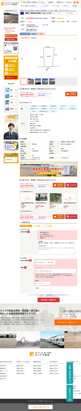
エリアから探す (44, 6)
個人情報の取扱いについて (74, 376)
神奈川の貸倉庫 (38, 373)
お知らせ (65, 6)
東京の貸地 (20, 365)
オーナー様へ (55, 6)
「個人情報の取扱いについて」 (51, 294)
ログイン (69, 2)
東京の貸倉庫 (37, 365)
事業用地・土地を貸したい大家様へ (71, 387)
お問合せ (41, 34)
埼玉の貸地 (20, 368)
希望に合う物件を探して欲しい (44, 236)
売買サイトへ (60, 2)
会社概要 (74, 6)
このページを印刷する (11, 45)
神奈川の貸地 (21, 373)
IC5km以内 (4, 378)
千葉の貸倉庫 (37, 370)
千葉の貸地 (20, 370)
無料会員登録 (70, 381)
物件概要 (34, 34)
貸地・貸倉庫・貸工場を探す (28, 6)
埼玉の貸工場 (54, 368)
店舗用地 (3, 373)
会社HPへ (51, 2)
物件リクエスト (71, 373)
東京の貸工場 (54, 365)
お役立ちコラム (78, 392)
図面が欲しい (39, 238)
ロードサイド (4, 370)
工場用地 (3, 365)
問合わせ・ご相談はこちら (69, 322)
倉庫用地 (3, 368)
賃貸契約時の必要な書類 (73, 390)
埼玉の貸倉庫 (37, 368)
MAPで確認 (45, 25)
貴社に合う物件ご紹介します (40, 407)
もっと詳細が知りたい (42, 234)
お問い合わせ (70, 370)
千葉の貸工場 (54, 370)
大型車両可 (4, 376)
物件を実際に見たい (41, 232)
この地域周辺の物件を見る (32, 26)
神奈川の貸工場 (55, 373)
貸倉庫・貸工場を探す (78, 372)
